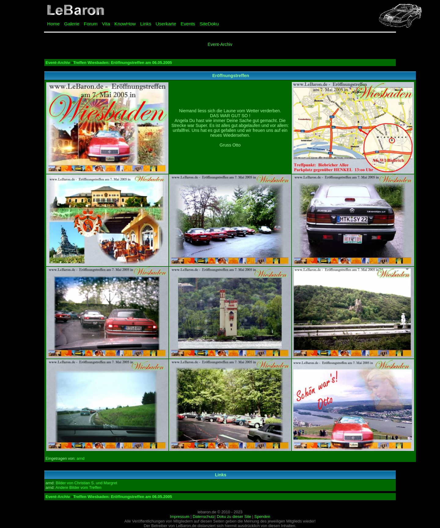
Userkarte (166, 23)
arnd (81, 458)
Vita (106, 23)
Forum (90, 23)
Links (145, 23)
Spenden (262, 516)
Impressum (179, 516)
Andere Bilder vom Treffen (78, 487)
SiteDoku (209, 23)
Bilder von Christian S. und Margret (86, 483)
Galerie (71, 23)
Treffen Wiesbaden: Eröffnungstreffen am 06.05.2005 (122, 62)
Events (188, 23)
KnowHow (125, 23)
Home (53, 23)
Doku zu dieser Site (234, 516)
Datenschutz (204, 516)
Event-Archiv (220, 44)
